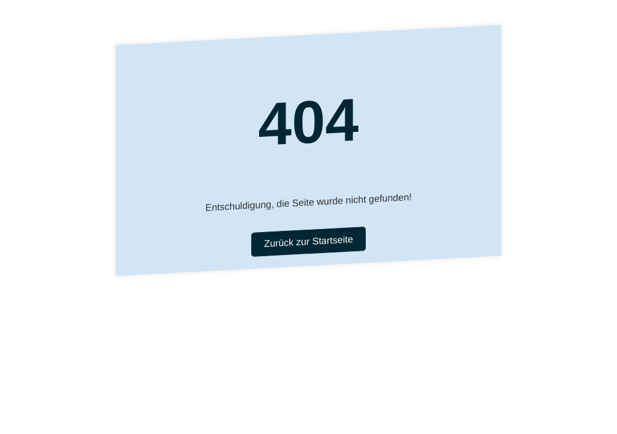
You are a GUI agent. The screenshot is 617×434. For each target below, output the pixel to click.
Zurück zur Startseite (308, 241)
